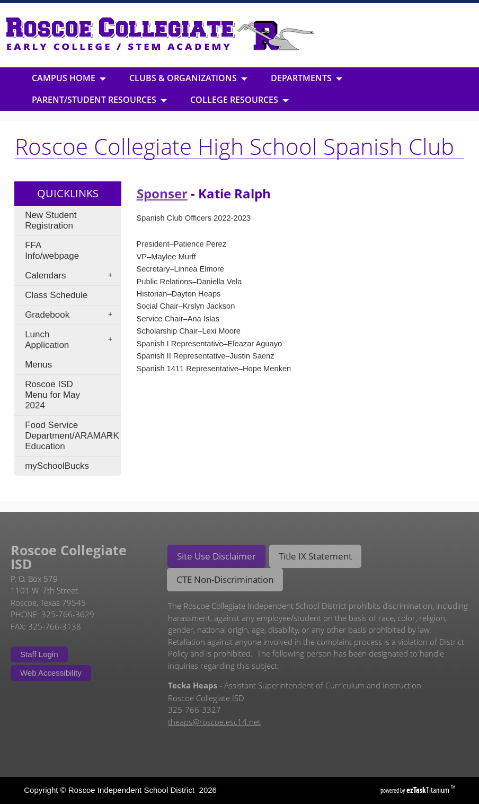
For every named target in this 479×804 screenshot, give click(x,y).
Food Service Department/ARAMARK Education (72, 435)
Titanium (428, 790)
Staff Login (39, 654)
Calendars (72, 276)
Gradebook (72, 315)
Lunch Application (72, 339)
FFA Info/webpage (52, 250)
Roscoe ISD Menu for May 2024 (52, 394)
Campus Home (69, 78)
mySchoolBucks (57, 466)
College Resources (239, 100)
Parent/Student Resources (99, 100)
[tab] (216, 556)
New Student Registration (50, 220)
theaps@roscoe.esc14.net (214, 721)
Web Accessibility (51, 672)
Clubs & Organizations (188, 78)
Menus (38, 365)
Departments (306, 78)
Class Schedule (56, 295)
